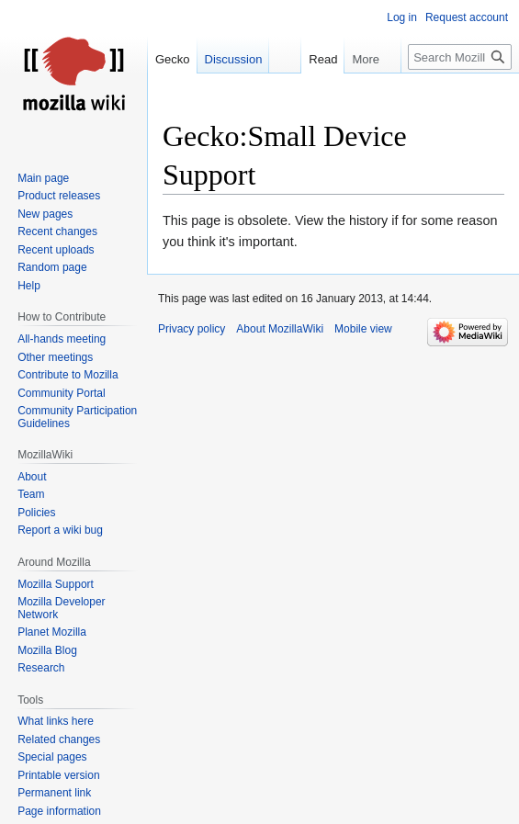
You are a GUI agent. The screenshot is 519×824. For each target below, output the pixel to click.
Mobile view (363, 328)
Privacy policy (191, 328)
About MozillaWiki (279, 328)
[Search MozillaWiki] (460, 57)
